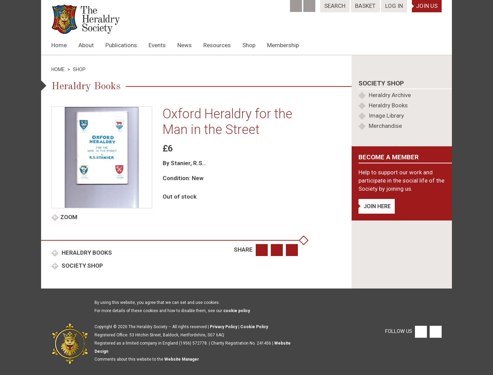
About (86, 45)
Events (157, 45)
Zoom (68, 217)
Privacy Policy (223, 326)
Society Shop (81, 265)
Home (59, 45)
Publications (121, 45)
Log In (394, 5)
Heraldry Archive (390, 95)
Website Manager (181, 359)
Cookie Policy (254, 326)
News (184, 45)
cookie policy (236, 310)
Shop (248, 45)
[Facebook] (296, 3)
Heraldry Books (86, 252)
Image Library (386, 115)
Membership (283, 45)
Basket (365, 5)
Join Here (377, 206)
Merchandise (385, 125)
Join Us (427, 5)
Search (334, 5)
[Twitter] (310, 3)
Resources (217, 45)
